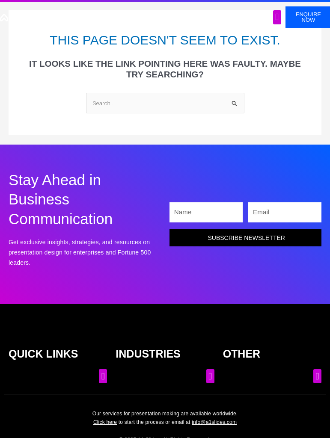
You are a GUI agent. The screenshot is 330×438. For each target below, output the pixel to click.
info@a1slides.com (214, 422)
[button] (277, 17)
